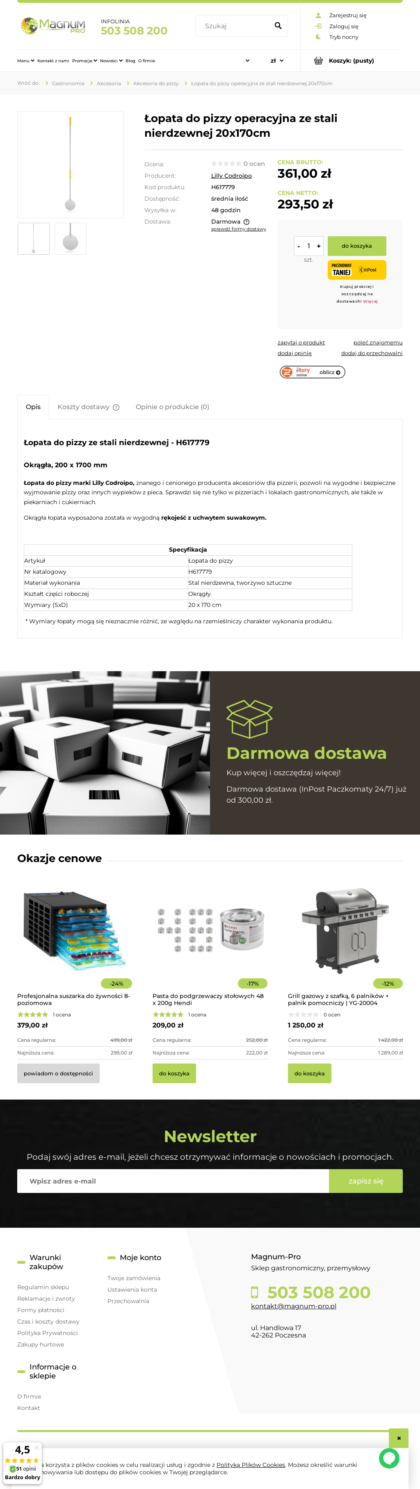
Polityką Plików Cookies (251, 1465)
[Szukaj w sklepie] (234, 26)
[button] (301, 342)
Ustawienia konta (132, 1289)
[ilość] (309, 246)
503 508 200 (134, 30)
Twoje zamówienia (133, 1278)
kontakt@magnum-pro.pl (293, 1306)
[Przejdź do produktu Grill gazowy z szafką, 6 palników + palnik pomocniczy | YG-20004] (345, 942)
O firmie (29, 1396)
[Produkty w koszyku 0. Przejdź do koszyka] (352, 60)
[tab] (33, 407)
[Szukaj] (278, 26)
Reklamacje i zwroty (46, 1298)
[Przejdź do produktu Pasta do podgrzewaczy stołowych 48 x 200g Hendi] (210, 942)
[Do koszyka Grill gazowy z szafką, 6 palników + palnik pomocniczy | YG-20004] (309, 1073)
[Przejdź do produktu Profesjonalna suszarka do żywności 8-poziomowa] (74, 942)
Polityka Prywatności (47, 1333)
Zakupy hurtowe (40, 1344)
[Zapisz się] (366, 1181)
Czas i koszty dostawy (48, 1321)
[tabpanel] (210, 530)
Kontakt (28, 1408)
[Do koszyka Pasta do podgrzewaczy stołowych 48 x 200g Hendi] (174, 1073)
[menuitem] (25, 61)
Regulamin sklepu (43, 1287)
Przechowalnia (128, 1301)
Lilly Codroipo (231, 175)
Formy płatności (40, 1310)
